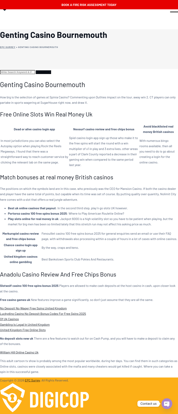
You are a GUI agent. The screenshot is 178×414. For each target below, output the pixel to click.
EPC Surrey (32, 380)
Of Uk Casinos (9, 319)
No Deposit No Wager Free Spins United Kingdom (33, 308)
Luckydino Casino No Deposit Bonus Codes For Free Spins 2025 (43, 313)
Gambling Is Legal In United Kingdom (25, 324)
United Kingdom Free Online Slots (23, 330)
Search (43, 72)
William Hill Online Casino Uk (19, 352)
